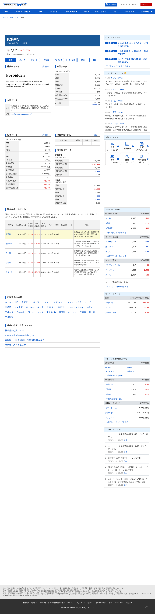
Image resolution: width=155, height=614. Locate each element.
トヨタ (40, 312)
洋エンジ (109, 247)
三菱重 (8, 307)
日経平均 (109, 303)
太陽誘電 (109, 228)
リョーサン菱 (110, 242)
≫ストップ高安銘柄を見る (117, 287)
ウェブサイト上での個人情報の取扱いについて (56, 603)
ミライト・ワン (111, 408)
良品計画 (109, 384)
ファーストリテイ (75, 307)
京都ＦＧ (130, 371)
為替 (125, 440)
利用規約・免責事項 (30, 603)
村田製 (62, 312)
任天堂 (90, 307)
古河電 (25, 302)
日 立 (31, 312)
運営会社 (129, 603)
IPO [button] (85, 12)
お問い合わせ (100, 603)
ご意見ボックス (124, 4)
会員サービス (146, 4)
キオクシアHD (11, 302)
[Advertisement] (77, 26)
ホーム (6, 12)
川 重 (92, 312)
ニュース (40, 12)
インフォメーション (116, 603)
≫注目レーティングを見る (117, 422)
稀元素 (108, 252)
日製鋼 (108, 389)
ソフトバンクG (74, 302)
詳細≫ (46, 66)
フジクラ (35, 302)
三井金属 (9, 312)
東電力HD (51, 312)
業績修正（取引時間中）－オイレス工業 (124, 458)
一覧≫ (95, 135)
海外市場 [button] (129, 12)
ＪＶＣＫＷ (109, 371)
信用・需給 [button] (100, 12)
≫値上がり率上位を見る (116, 233)
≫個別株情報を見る (114, 399)
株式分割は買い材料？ (15, 330)
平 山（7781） (117, 101)
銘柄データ (14, 17)
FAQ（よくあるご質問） (84, 603)
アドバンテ (59, 302)
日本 (125, 461)
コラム (115, 12)
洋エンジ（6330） (118, 124)
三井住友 (20, 312)
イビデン (72, 312)
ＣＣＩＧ (9, 272)
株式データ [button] (71, 12)
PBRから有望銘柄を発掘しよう (19, 335)
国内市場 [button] (54, 12)
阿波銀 (8, 234)
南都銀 (8, 263)
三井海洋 (9, 317)
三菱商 (83, 312)
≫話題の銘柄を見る (114, 375)
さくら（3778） (117, 78)
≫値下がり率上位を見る (116, 256)
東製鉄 (108, 223)
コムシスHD (110, 418)
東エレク (30, 307)
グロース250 (110, 313)
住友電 (40, 307)
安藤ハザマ (109, 413)
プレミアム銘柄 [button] (21, 12)
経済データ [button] (145, 12)
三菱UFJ (50, 307)
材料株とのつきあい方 (15, 345)
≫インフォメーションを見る (118, 66)
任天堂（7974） (117, 112)
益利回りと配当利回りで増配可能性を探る (24, 340)
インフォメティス (112, 265)
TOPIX (108, 308)
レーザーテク (90, 302)
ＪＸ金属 (18, 307)
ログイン (135, 4)
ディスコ (46, 302)
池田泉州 (9, 244)
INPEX (61, 307)
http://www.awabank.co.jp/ (20, 114)
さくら (108, 218)
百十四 (8, 253)
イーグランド (110, 270)
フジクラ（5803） (118, 89)
